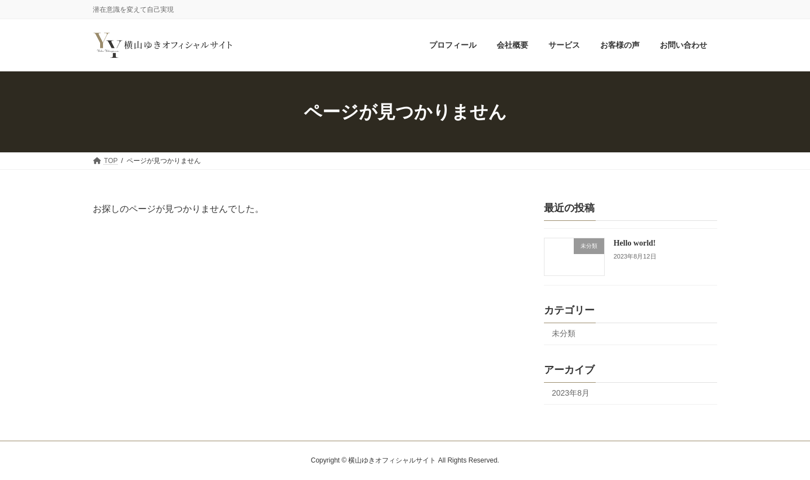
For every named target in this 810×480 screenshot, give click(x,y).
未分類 (563, 333)
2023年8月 (571, 392)
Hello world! (635, 243)
